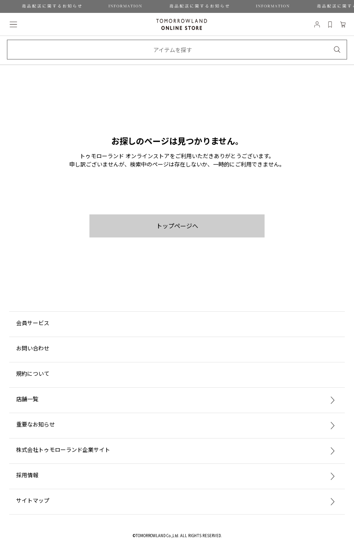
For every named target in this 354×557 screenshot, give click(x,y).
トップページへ (177, 225)
